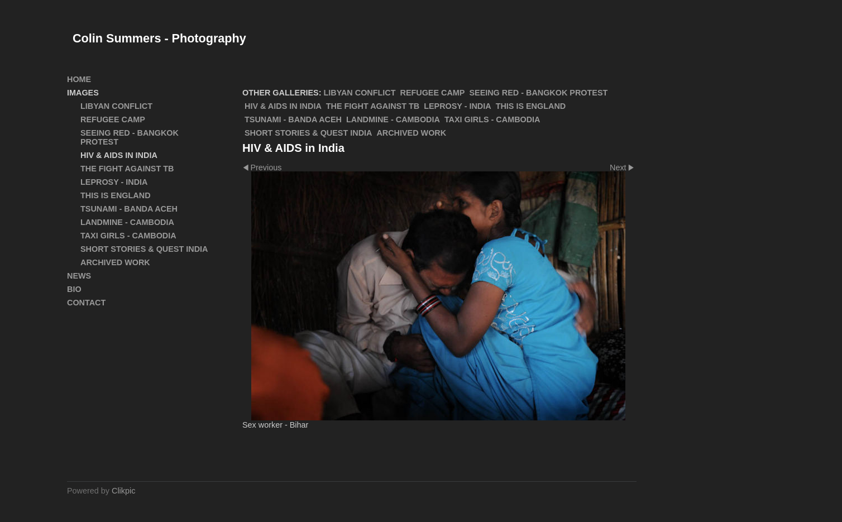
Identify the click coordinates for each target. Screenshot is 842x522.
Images (83, 92)
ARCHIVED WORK (411, 132)
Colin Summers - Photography (159, 38)
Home (79, 79)
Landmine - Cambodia (393, 119)
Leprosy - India (457, 106)
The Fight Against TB (372, 106)
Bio (74, 289)
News (79, 275)
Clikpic (123, 490)
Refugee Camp (432, 92)
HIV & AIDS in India (283, 106)
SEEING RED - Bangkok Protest (538, 92)
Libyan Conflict (360, 92)
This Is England (531, 106)
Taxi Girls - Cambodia (492, 119)
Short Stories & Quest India (308, 132)
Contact (86, 302)
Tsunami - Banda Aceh (293, 119)
